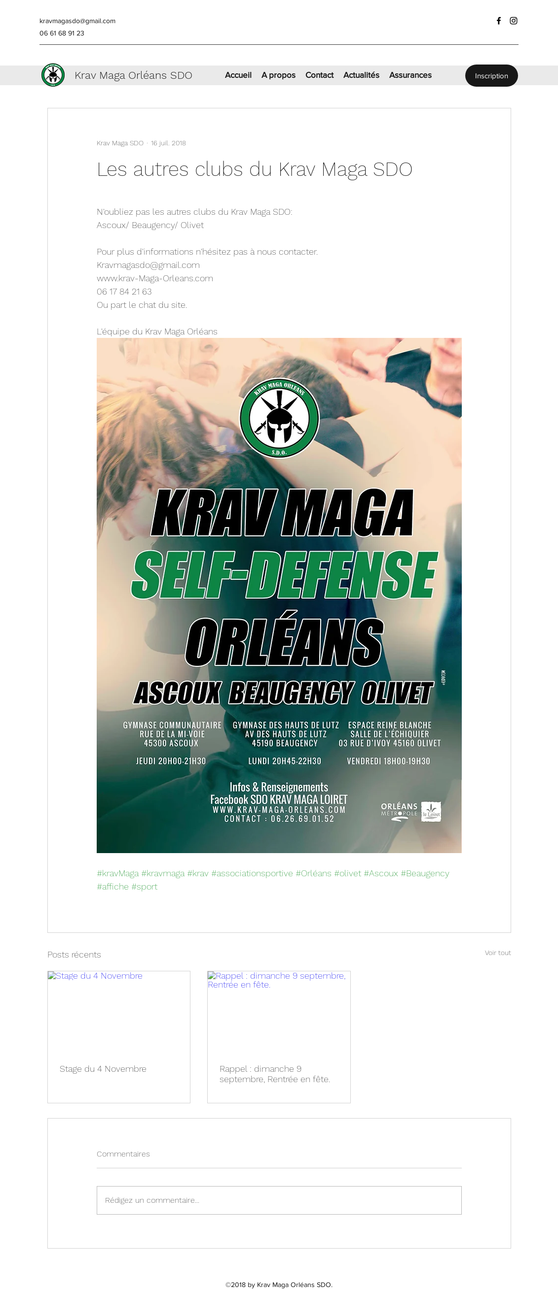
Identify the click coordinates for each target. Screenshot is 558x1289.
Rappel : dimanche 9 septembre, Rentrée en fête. (275, 1073)
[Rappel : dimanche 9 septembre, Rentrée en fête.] (279, 1011)
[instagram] (514, 21)
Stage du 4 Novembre (103, 1068)
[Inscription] (491, 76)
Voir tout (498, 953)
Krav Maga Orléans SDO (133, 75)
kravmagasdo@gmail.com (77, 21)
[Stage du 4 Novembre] (119, 1011)
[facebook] (499, 21)
